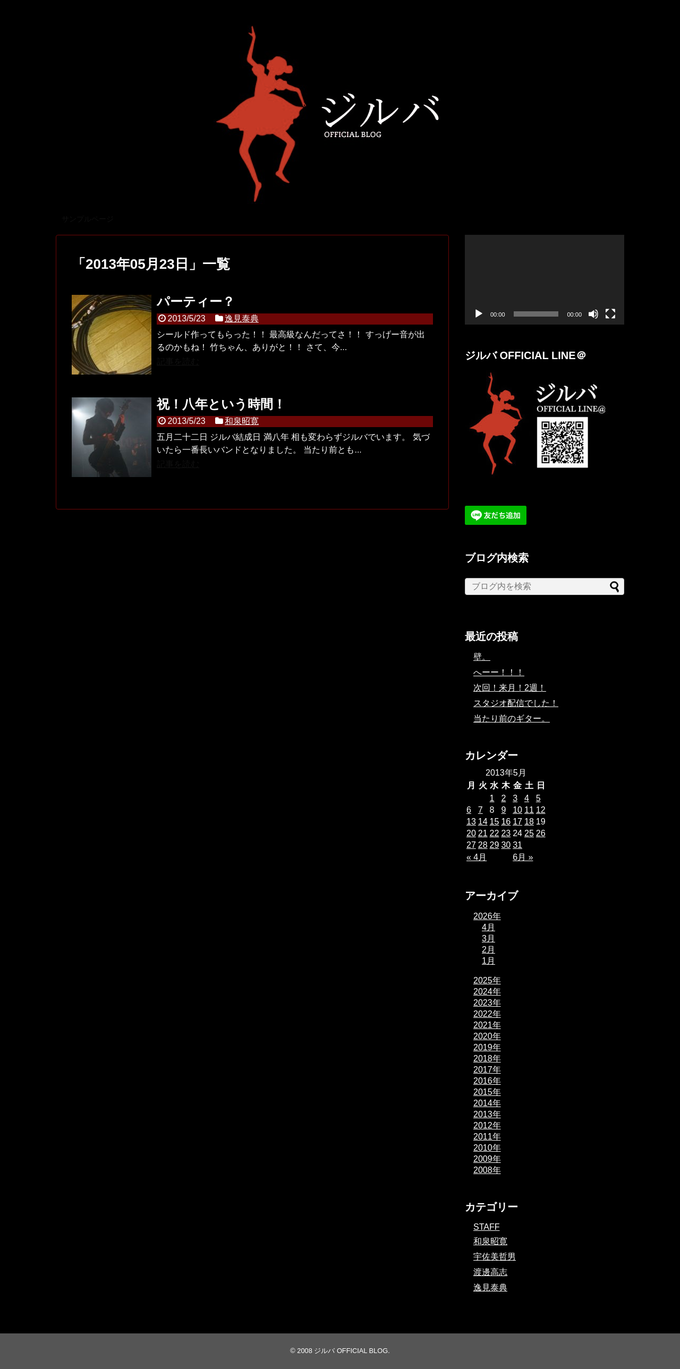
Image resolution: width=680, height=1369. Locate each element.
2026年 (487, 916)
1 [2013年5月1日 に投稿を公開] (492, 798)
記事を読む (178, 361)
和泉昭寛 (242, 421)
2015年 (487, 1091)
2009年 (487, 1158)
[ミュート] (593, 314)
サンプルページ (88, 219)
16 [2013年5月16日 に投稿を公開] (506, 821)
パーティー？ (196, 301)
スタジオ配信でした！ (515, 703)
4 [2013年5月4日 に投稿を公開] (526, 798)
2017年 (487, 1069)
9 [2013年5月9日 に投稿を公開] (503, 809)
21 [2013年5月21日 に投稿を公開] (483, 833)
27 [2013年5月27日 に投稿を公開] (471, 844)
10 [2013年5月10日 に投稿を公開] (517, 809)
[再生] (478, 314)
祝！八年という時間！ (221, 404)
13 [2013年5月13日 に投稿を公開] (471, 821)
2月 (488, 949)
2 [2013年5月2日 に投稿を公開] (503, 798)
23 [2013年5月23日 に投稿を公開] (506, 833)
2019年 (487, 1047)
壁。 (481, 656)
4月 (488, 927)
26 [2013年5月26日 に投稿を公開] (541, 833)
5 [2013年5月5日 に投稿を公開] (538, 798)
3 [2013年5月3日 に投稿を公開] (515, 798)
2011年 (487, 1136)
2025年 (487, 980)
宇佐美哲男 (494, 1256)
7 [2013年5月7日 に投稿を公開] (480, 809)
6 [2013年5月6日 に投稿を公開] (468, 809)
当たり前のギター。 (511, 718)
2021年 (487, 1025)
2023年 (487, 1002)
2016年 (487, 1080)
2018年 (487, 1058)
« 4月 (476, 857)
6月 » (523, 857)
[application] (544, 280)
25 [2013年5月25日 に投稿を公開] (529, 833)
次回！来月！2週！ (509, 687)
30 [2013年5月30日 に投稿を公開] (506, 844)
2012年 (487, 1125)
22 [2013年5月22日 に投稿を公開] (494, 833)
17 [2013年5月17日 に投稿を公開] (517, 821)
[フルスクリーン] (610, 314)
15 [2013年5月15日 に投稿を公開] (494, 821)
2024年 (487, 991)
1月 (488, 960)
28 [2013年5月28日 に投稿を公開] (483, 844)
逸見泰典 (242, 318)
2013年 (487, 1114)
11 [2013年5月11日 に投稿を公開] (529, 809)
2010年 (487, 1147)
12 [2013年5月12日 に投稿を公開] (541, 809)
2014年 (487, 1103)
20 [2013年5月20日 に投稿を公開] (471, 833)
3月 (488, 938)
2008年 (487, 1170)
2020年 (487, 1036)
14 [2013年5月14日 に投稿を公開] (483, 821)
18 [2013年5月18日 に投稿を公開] (529, 821)
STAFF (486, 1226)
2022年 (487, 1013)
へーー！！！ (498, 672)
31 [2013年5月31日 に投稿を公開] (517, 844)
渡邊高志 (490, 1272)
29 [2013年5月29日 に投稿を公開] (494, 844)
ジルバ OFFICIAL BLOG (351, 1351)
